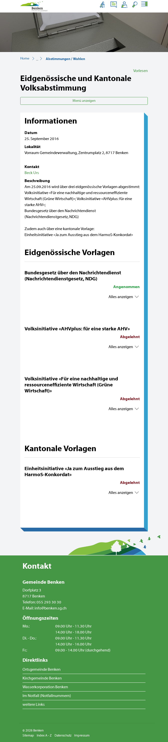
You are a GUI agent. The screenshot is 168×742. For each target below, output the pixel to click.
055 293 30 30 (48, 602)
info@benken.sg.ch (50, 608)
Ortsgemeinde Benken (41, 669)
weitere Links (33, 704)
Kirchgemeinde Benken (42, 678)
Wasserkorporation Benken (45, 687)
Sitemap (28, 735)
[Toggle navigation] (144, 4)
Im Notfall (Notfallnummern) (46, 695)
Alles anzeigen (120, 297)
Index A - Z (44, 735)
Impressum (82, 735)
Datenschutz (63, 735)
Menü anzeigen (84, 101)
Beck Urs (31, 173)
